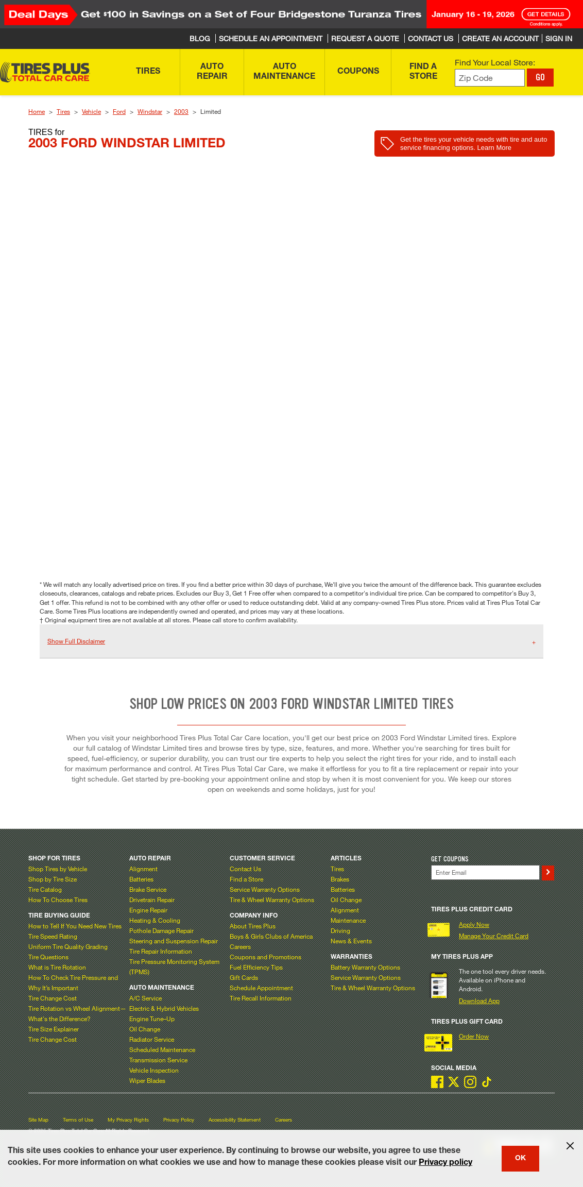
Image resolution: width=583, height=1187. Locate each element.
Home (36, 111)
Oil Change (144, 1029)
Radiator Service (151, 1039)
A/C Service (145, 998)
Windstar (150, 111)
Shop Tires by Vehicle (57, 868)
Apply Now (474, 924)
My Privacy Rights (128, 1119)
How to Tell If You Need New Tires (75, 926)
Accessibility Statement (235, 1119)
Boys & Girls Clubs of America (271, 936)
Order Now (474, 1036)
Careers (240, 946)
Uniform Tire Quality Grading (68, 946)
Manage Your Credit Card (493, 935)
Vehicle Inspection (154, 1070)
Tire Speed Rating (52, 936)
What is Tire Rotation (57, 967)
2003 (181, 111)
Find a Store (246, 879)
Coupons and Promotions (265, 957)
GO (540, 77)
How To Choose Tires (58, 899)
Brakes (340, 879)
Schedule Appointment (261, 987)
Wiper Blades (147, 1080)
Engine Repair (148, 910)
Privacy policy (445, 1163)
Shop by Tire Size (52, 879)
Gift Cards (244, 977)
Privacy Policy (178, 1119)
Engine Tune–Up (152, 1018)
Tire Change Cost (52, 998)
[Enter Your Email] (485, 872)
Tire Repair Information (160, 951)
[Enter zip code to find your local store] (490, 78)
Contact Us (245, 868)
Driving (340, 930)
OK (520, 1158)
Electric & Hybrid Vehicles (164, 1008)
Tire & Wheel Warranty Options (272, 899)
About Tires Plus (253, 926)
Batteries (141, 879)
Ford (119, 111)
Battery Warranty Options (365, 967)
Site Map (38, 1119)
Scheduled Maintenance (162, 1049)
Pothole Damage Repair (161, 930)
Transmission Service (158, 1060)
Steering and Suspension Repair (173, 941)
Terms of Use (78, 1119)
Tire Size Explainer (53, 1029)
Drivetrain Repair (152, 899)
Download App (479, 1000)
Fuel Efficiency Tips (256, 967)
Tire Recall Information (261, 998)
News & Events (351, 941)
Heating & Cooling (154, 920)
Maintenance (348, 920)
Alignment (143, 868)
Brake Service (147, 889)
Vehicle (91, 111)
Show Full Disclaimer (76, 641)
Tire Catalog (45, 889)
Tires (63, 111)
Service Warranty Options (265, 889)
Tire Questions (48, 957)
